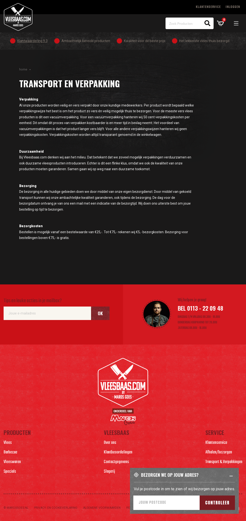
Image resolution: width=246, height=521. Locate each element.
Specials (10, 471)
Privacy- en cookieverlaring (55, 507)
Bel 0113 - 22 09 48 (200, 308)
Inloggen (233, 7)
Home (23, 69)
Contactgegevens (116, 461)
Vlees (8, 442)
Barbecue (10, 452)
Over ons (110, 442)
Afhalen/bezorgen (218, 452)
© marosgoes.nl (16, 507)
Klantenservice (208, 7)
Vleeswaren (12, 461)
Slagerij (109, 471)
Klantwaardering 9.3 (32, 41)
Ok (100, 313)
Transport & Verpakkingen (223, 461)
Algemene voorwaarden (102, 507)
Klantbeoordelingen (118, 452)
